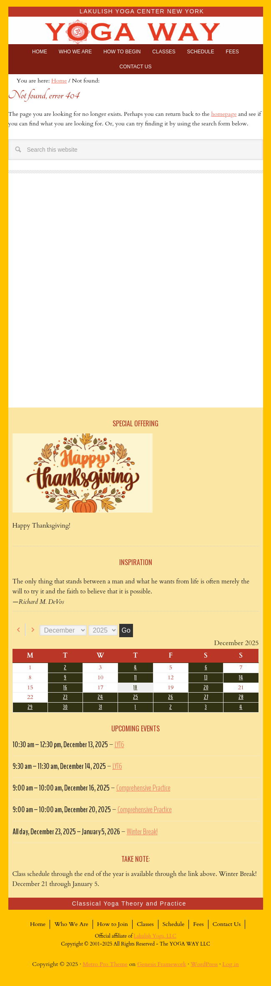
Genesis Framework (161, 964)
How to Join (112, 924)
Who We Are (71, 924)
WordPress (204, 964)
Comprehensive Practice (143, 788)
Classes (145, 924)
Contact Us (227, 924)
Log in (230, 964)
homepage (223, 114)
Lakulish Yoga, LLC (155, 936)
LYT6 (119, 744)
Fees (198, 924)
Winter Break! (142, 831)
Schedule (174, 924)
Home (37, 924)
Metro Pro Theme (105, 964)
